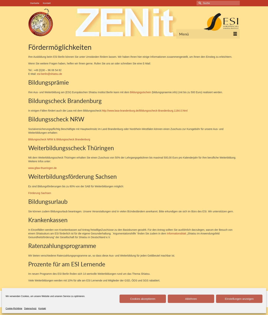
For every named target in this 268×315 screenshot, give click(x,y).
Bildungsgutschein (141, 92)
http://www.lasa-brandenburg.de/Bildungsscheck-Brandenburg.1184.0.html (145, 110)
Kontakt (42, 308)
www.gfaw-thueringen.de (42, 168)
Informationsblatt (176, 233)
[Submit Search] (199, 3)
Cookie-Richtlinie (14, 308)
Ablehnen (191, 298)
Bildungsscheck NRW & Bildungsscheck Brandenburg (59, 139)
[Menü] (208, 34)
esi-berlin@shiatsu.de (49, 73)
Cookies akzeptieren (142, 298)
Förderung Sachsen (39, 193)
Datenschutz (30, 308)
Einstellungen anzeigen (239, 298)
